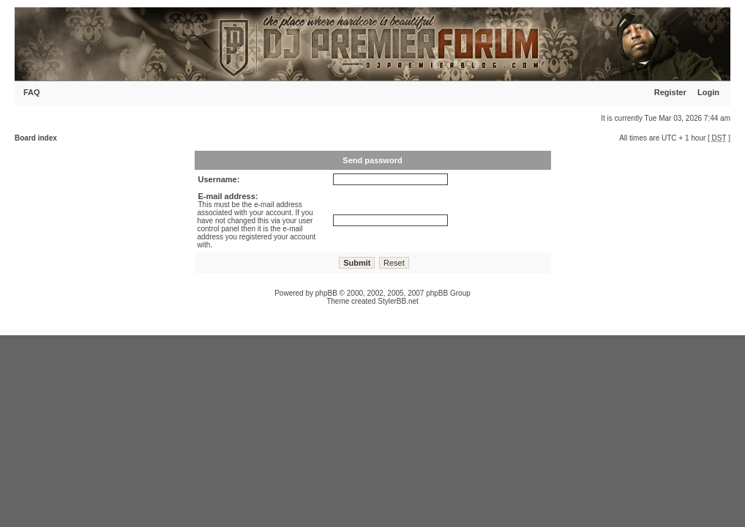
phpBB (326, 293)
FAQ (31, 92)
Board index (36, 138)
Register (670, 92)
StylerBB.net (398, 301)
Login (708, 92)
